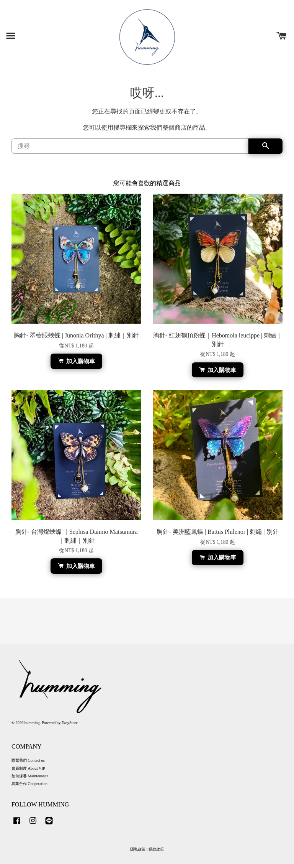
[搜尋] (129, 146)
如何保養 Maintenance (29, 776)
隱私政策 (137, 849)
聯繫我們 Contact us (28, 760)
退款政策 (156, 849)
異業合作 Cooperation (29, 784)
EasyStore (70, 723)
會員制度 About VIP (28, 768)
